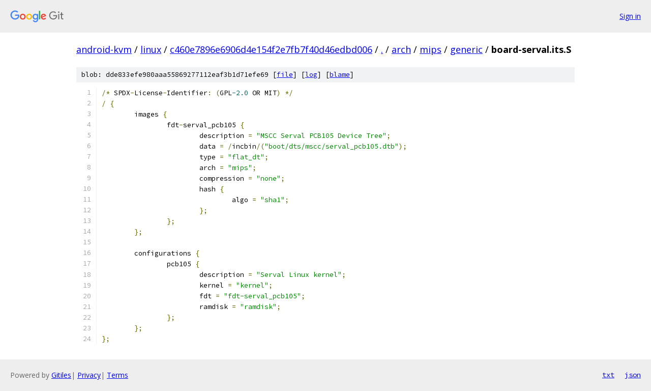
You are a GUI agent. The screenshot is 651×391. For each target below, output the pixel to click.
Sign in (630, 16)
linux (150, 49)
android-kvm (104, 49)
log (311, 74)
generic (466, 49)
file (285, 74)
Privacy (89, 375)
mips (430, 49)
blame (340, 74)
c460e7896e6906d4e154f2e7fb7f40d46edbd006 (271, 49)
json (633, 374)
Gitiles (61, 375)
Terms (117, 375)
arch (401, 49)
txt (608, 374)
